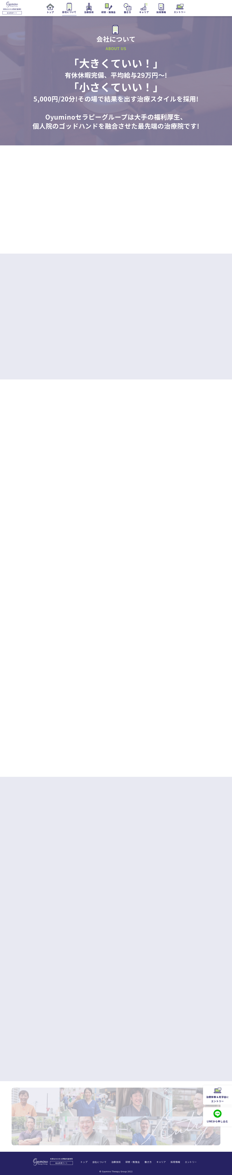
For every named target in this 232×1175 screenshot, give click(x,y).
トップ (82, 1162)
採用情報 (176, 1162)
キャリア (162, 1162)
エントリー (192, 1162)
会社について (98, 1162)
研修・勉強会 (132, 1162)
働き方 (148, 1162)
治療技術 (115, 1162)
